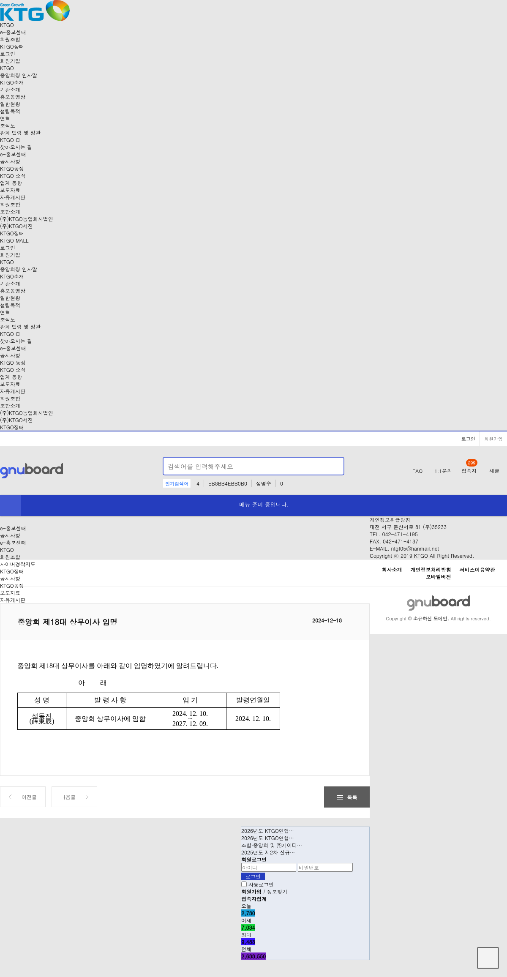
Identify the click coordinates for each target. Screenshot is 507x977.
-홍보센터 (13, 31)
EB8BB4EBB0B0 (227, 483)
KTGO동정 (12, 168)
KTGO (7, 549)
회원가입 (10, 60)
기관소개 (10, 89)
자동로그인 (261, 884)
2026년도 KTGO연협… (267, 830)
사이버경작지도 (17, 564)
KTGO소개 (12, 82)
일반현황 (10, 103)
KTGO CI (10, 139)
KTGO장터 (12, 427)
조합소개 (10, 211)
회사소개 (392, 569)
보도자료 (10, 190)
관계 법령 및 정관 (20, 132)
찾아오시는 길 (16, 146)
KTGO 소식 (13, 175)
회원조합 (10, 39)
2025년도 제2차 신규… (268, 852)
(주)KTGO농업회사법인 (26, 218)
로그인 (7, 53)
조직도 (7, 125)
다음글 (68, 796)
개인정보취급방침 (390, 519)
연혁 (5, 118)
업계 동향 (11, 182)
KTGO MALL (14, 240)
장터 (12, 46)
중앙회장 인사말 (18, 75)
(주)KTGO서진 (16, 225)
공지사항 (10, 161)
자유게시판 (12, 197)
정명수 (263, 483)
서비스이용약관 (477, 569)
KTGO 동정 (13, 362)
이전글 (29, 796)
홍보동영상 (12, 96)
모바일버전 (438, 576)
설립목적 (10, 111)
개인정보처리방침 (431, 569)
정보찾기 (277, 891)
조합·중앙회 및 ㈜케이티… (271, 845)
